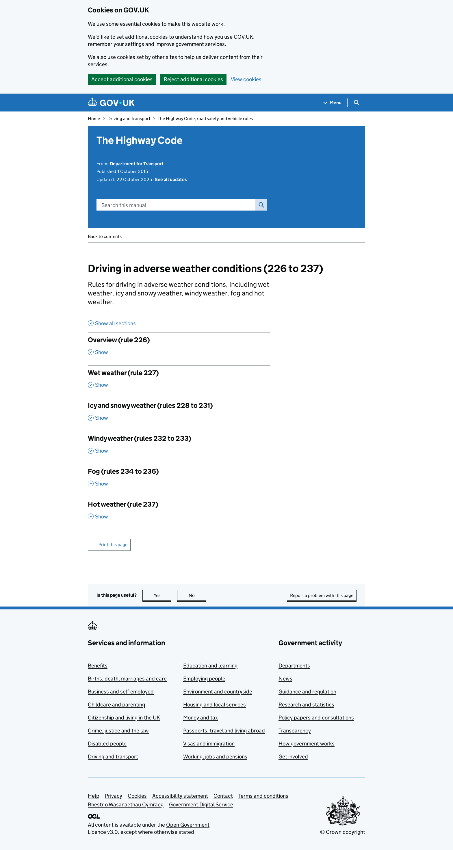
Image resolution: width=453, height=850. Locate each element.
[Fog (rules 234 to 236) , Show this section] (179, 480)
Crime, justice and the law (118, 730)
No (197, 595)
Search (259, 205)
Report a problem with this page (321, 595)
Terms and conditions (263, 796)
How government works (307, 743)
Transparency (295, 730)
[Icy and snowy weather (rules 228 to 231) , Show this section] (179, 414)
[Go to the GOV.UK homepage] (111, 102)
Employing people (204, 678)
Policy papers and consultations (316, 717)
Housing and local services (214, 704)
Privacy (113, 796)
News (285, 678)
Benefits (97, 665)
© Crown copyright (342, 832)
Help (93, 796)
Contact (223, 796)
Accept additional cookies (122, 79)
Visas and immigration (209, 743)
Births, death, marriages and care (127, 678)
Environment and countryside (217, 691)
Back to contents (105, 236)
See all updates (171, 179)
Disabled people (107, 743)
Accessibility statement (180, 796)
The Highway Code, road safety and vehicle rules (205, 118)
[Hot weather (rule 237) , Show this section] (179, 513)
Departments (294, 665)
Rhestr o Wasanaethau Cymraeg (126, 804)
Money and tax (200, 717)
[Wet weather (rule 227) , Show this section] (179, 381)
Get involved (293, 756)
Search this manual (123, 205)
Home (94, 118)
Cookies (137, 796)
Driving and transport (129, 118)
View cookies (246, 79)
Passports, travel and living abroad (224, 730)
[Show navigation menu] (333, 102)
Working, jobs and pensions (215, 756)
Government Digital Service (201, 804)
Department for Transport (137, 163)
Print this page (113, 544)
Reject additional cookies (193, 79)
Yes (163, 595)
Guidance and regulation (307, 691)
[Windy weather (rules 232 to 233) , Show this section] (179, 447)
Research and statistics (306, 704)
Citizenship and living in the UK (124, 717)
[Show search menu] (356, 102)
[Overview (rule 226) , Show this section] (179, 348)
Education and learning (210, 665)
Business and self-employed (121, 691)
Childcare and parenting (116, 704)
